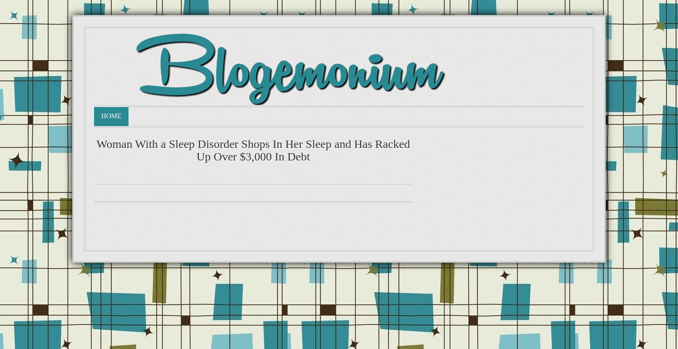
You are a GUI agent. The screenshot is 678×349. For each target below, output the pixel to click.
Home (111, 116)
